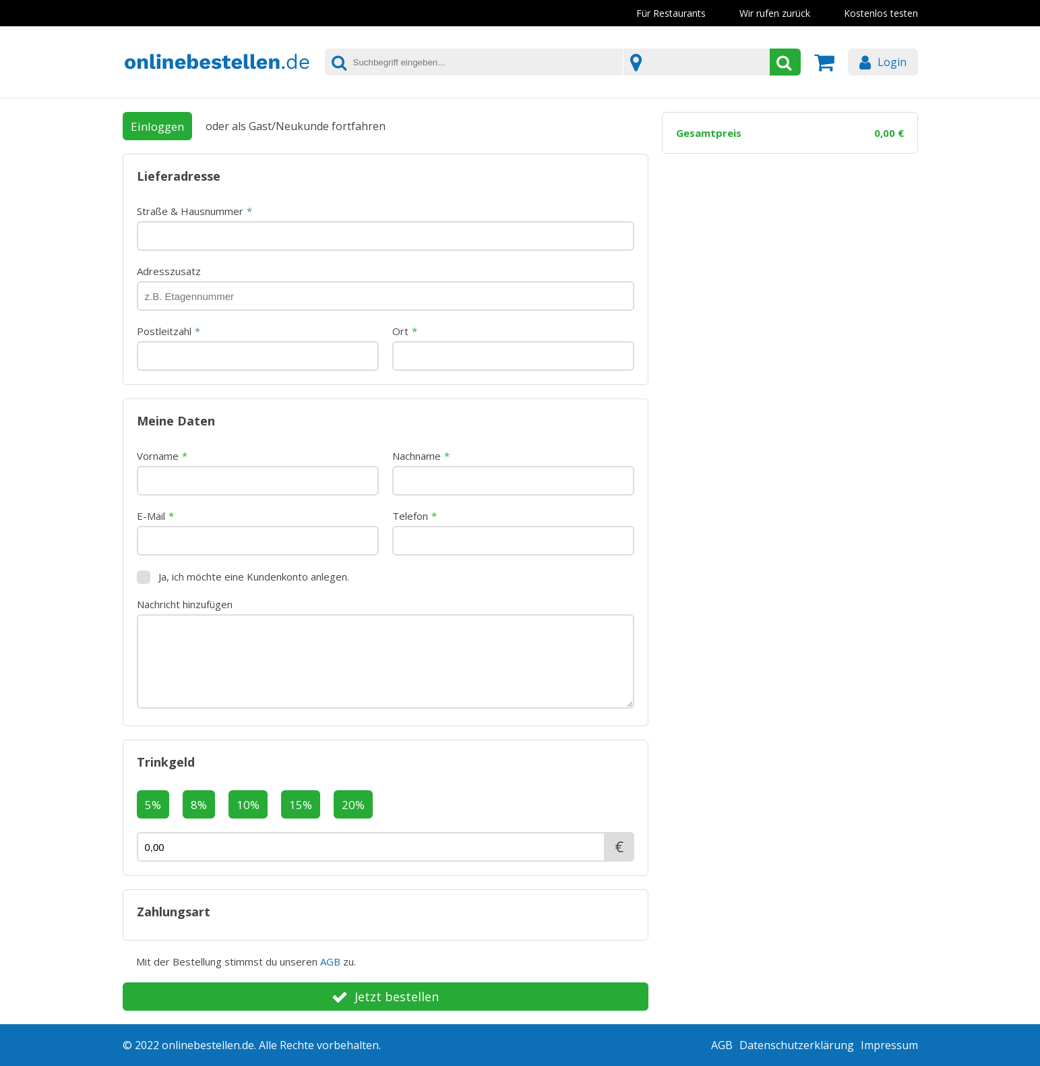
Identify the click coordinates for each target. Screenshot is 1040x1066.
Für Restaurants (671, 13)
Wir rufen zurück (774, 13)
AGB (330, 961)
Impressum (889, 1045)
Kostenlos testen (881, 13)
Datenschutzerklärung (796, 1045)
